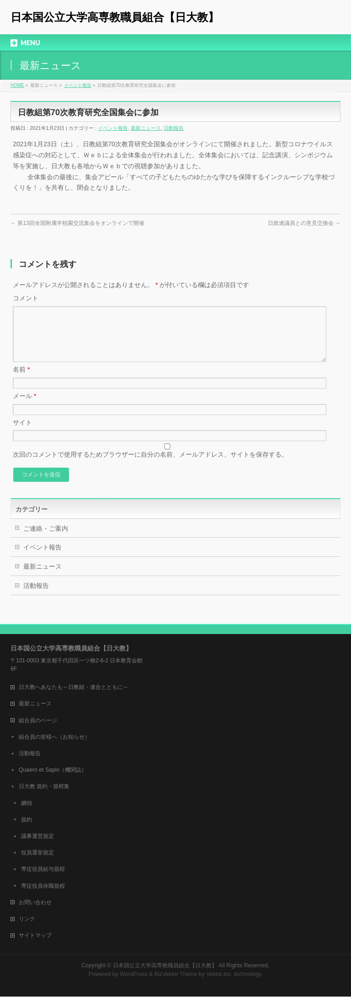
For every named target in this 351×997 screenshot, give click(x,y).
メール (24, 407)
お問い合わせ (35, 903)
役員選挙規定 (37, 853)
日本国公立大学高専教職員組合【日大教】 (115, 17)
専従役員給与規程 (43, 869)
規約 (26, 820)
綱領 (26, 803)
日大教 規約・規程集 (44, 787)
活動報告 (174, 128)
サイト (22, 433)
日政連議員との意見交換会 (304, 223)
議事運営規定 (37, 836)
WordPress (134, 974)
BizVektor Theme (175, 974)
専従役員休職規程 (43, 886)
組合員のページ (38, 721)
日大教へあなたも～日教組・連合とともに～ (73, 687)
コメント (25, 298)
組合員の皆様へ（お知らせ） (54, 737)
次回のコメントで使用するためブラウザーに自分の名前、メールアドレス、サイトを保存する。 (150, 465)
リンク (27, 919)
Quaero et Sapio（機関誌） (53, 770)
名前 (21, 380)
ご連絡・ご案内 (45, 539)
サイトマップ (35, 936)
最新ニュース (146, 128)
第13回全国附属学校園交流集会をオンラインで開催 (77, 223)
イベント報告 (77, 85)
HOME (17, 85)
